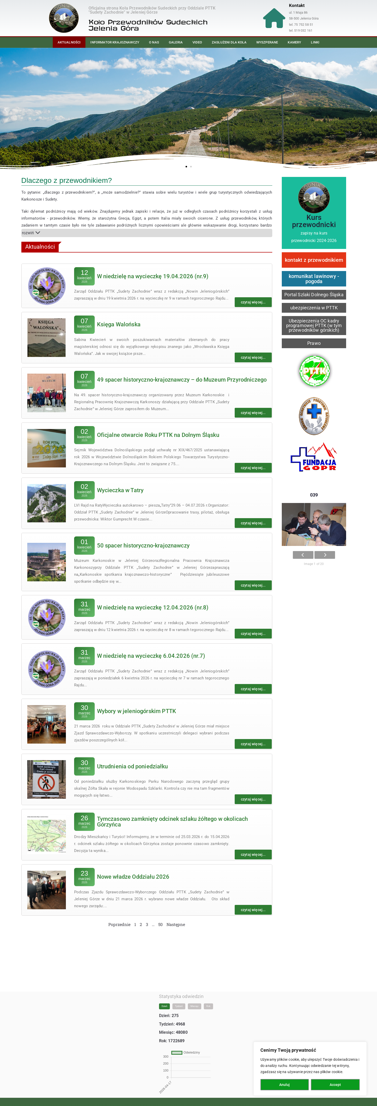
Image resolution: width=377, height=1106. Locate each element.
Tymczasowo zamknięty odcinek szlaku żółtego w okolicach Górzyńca (172, 822)
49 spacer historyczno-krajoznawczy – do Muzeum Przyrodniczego (182, 379)
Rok (208, 1001)
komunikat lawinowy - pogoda (314, 278)
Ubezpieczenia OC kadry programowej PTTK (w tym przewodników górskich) (314, 325)
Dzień (164, 1001)
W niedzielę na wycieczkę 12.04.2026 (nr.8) (153, 607)
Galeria (176, 42)
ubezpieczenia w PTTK (314, 307)
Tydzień (179, 1001)
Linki (315, 42)
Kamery (294, 42)
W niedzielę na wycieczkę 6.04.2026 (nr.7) (151, 656)
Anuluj (284, 1085)
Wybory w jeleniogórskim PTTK (136, 711)
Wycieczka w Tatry (120, 490)
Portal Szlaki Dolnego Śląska (313, 294)
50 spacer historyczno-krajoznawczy (143, 545)
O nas (154, 42)
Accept (335, 1085)
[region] (310, 1069)
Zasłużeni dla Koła (229, 42)
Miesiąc (194, 1001)
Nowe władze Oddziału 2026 (133, 877)
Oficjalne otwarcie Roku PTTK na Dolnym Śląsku (158, 435)
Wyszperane (267, 42)
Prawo (314, 343)
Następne (175, 924)
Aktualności (69, 42)
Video (197, 42)
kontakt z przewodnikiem (314, 260)
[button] (6, 109)
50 (160, 924)
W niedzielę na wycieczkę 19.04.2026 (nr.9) (153, 276)
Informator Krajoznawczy (114, 42)
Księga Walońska (119, 324)
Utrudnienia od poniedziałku (132, 766)
